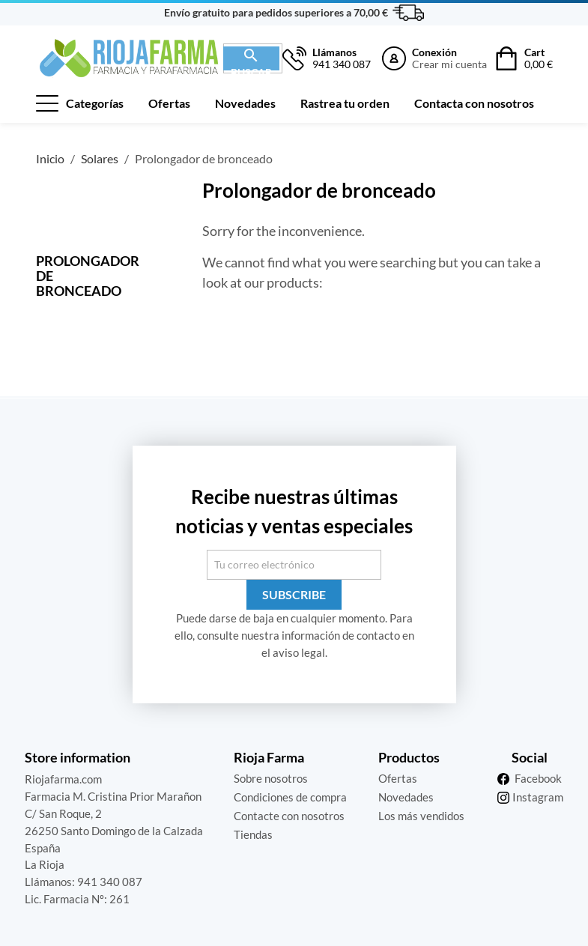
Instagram (537, 797)
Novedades (245, 103)
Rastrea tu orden (345, 103)
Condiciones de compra (290, 797)
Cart (538, 58)
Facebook (538, 778)
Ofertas (169, 103)
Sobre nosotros (271, 778)
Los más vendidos (421, 815)
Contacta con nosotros (474, 103)
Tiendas (253, 834)
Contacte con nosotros (289, 815)
